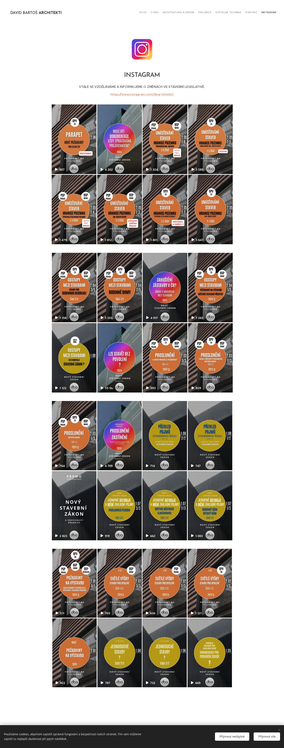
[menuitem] (252, 13)
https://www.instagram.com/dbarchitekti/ (142, 94)
